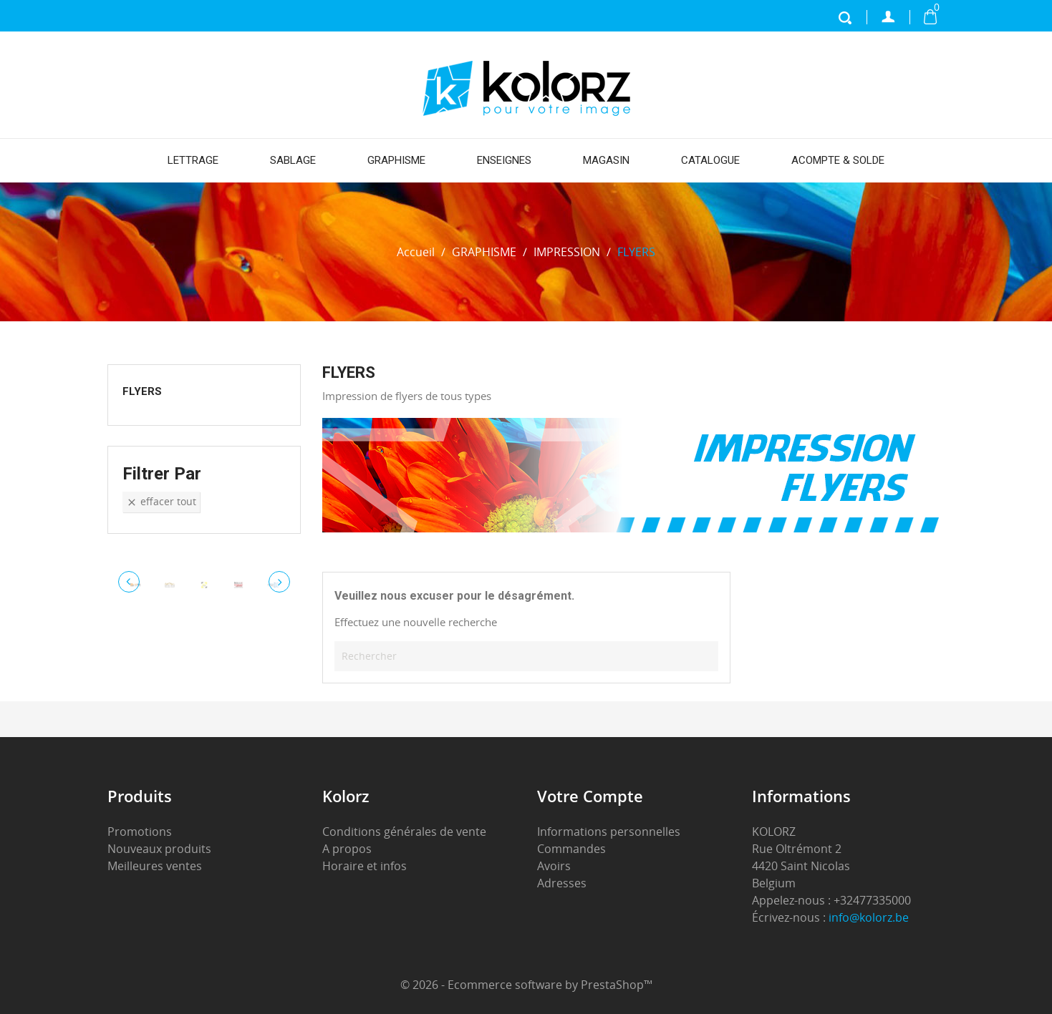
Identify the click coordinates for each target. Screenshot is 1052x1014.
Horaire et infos (364, 866)
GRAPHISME (396, 160)
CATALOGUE (710, 160)
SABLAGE (293, 160)
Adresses (562, 883)
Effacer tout (161, 501)
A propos (347, 849)
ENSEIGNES (504, 160)
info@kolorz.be (869, 917)
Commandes (571, 849)
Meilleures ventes (154, 866)
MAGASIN (606, 160)
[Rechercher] (526, 656)
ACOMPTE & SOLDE (837, 160)
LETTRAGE (193, 160)
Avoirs (554, 866)
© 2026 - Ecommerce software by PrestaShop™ (526, 985)
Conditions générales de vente (404, 831)
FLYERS (142, 391)
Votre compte (590, 795)
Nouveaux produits (159, 849)
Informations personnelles (608, 831)
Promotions (139, 831)
